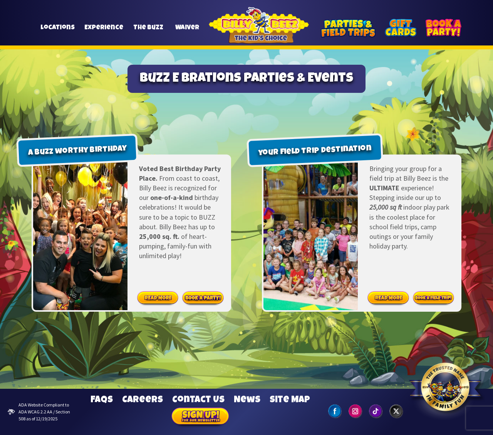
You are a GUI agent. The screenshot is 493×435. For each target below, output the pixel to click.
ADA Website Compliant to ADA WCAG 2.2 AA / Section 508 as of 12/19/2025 (39, 412)
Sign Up (200, 417)
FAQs (102, 400)
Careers (142, 400)
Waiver (187, 31)
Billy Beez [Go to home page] (259, 34)
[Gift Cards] (400, 28)
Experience (103, 31)
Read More (158, 298)
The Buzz (148, 31)
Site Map (290, 400)
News (247, 400)
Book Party (203, 298)
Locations (57, 31)
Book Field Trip (433, 298)
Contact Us (198, 400)
